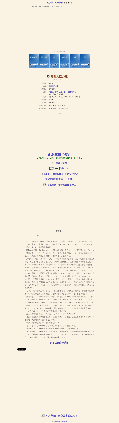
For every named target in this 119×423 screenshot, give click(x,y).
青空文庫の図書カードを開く (59, 179)
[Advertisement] (59, 30)
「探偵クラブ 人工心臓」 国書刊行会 (62, 92)
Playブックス (71, 174)
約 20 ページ (53, 108)
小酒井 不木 (53, 86)
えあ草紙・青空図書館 (55, 3)
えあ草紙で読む (60, 155)
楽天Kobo (58, 174)
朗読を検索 (61, 163)
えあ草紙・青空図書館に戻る (61, 185)
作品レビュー (59, 168)
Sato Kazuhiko (62, 421)
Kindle (47, 174)
